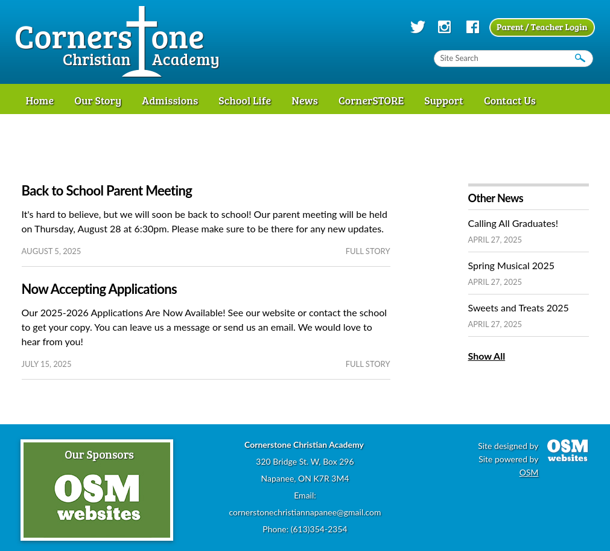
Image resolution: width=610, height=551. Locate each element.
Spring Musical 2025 (511, 265)
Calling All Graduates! (513, 223)
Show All (487, 355)
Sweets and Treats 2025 (518, 307)
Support (443, 100)
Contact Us (510, 100)
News (304, 100)
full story (368, 251)
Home (40, 100)
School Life (244, 100)
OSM (529, 472)
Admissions (170, 100)
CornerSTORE (371, 100)
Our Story (97, 100)
